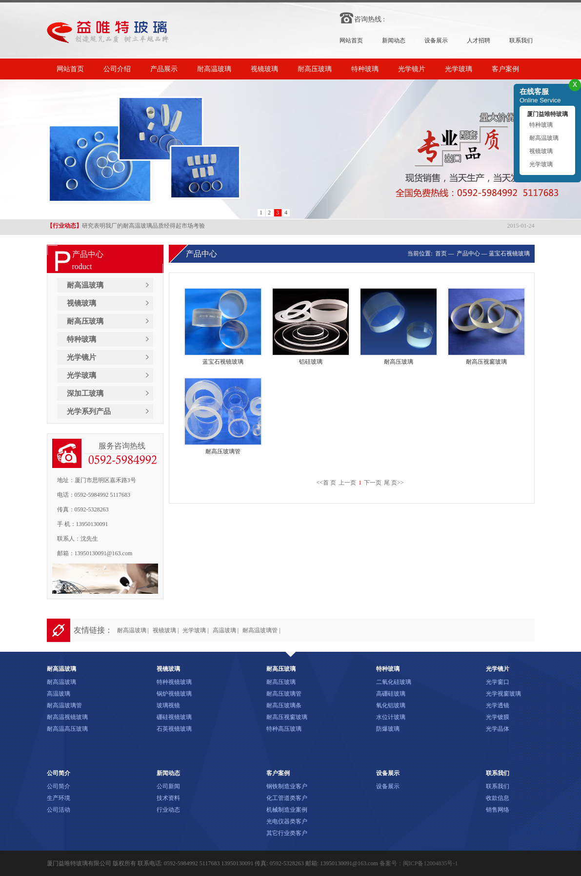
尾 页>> (394, 482)
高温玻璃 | (226, 630)
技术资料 (168, 798)
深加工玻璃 (85, 393)
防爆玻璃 (388, 728)
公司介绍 (117, 69)
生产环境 (58, 798)
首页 (440, 253)
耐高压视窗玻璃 (286, 717)
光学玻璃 (458, 69)
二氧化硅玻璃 (393, 682)
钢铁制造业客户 (286, 786)
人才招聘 (478, 40)
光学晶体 (497, 728)
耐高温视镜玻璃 (67, 717)
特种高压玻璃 (283, 728)
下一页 (372, 482)
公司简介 (58, 786)
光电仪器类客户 (286, 821)
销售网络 (497, 809)
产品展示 (164, 69)
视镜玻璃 (264, 69)
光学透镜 (497, 705)
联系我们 (521, 40)
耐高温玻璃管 (64, 705)
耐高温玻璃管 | (261, 630)
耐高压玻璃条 (283, 705)
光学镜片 (411, 69)
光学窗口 (497, 682)
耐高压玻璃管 (283, 693)
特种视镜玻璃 (174, 682)
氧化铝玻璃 (390, 705)
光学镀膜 (497, 717)
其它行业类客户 (286, 833)
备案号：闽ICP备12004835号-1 (419, 863)
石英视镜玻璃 (174, 728)
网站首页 (351, 40)
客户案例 (505, 69)
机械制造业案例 (286, 809)
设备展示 (436, 40)
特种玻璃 (365, 69)
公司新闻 (168, 786)
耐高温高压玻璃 (67, 728)
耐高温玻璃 (214, 69)
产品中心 (468, 253)
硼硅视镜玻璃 (174, 717)
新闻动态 (393, 40)
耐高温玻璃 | (133, 630)
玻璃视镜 (168, 705)
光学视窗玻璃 (503, 693)
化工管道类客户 (286, 798)
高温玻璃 (58, 693)
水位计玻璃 (390, 717)
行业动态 (168, 809)
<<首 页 (326, 482)
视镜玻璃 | (166, 630)
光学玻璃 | (195, 630)
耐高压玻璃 (315, 69)
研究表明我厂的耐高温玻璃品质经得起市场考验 (126, 226)
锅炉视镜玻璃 (174, 693)
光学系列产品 (89, 411)
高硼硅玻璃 (390, 693)
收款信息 (497, 798)
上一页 (347, 482)
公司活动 (58, 809)
